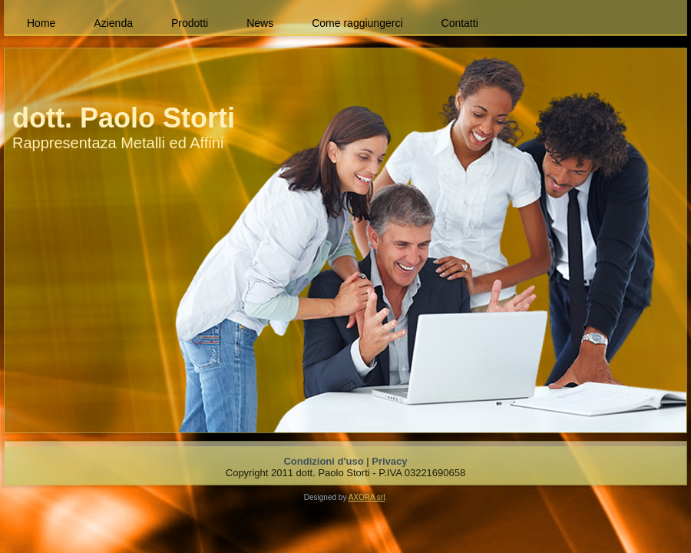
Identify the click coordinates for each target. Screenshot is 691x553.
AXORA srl (367, 497)
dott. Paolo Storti (123, 118)
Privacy (389, 461)
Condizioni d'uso (323, 461)
